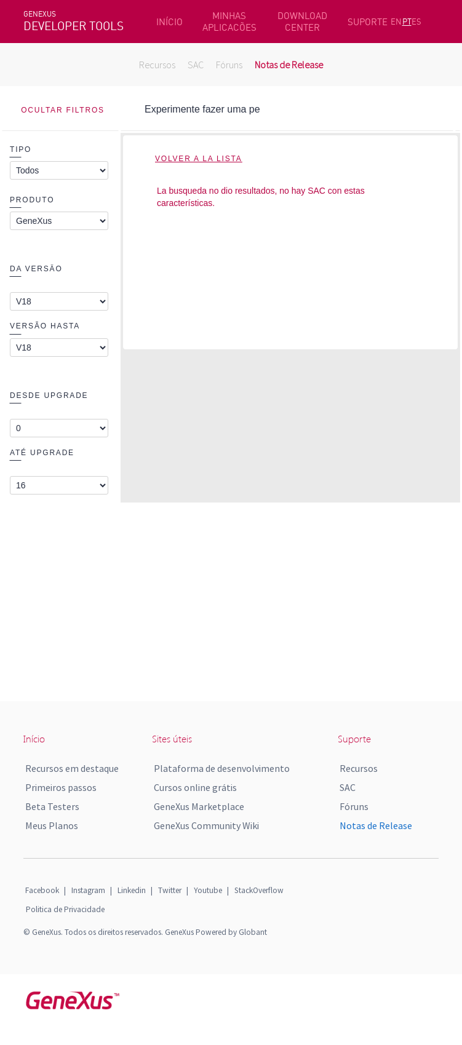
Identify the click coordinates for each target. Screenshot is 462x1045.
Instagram (88, 890)
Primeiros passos (61, 787)
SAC (196, 64)
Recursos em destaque (72, 768)
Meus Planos (51, 825)
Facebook (42, 890)
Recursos (157, 64)
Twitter (169, 890)
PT (407, 21)
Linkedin (131, 890)
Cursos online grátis (195, 787)
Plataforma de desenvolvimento (222, 768)
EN (396, 21)
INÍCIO (169, 22)
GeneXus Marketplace (199, 806)
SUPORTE (368, 22)
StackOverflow (259, 890)
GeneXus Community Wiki (206, 825)
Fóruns (229, 64)
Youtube (208, 890)
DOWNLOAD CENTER (302, 21)
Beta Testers (52, 806)
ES (416, 21)
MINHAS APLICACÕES (229, 21)
